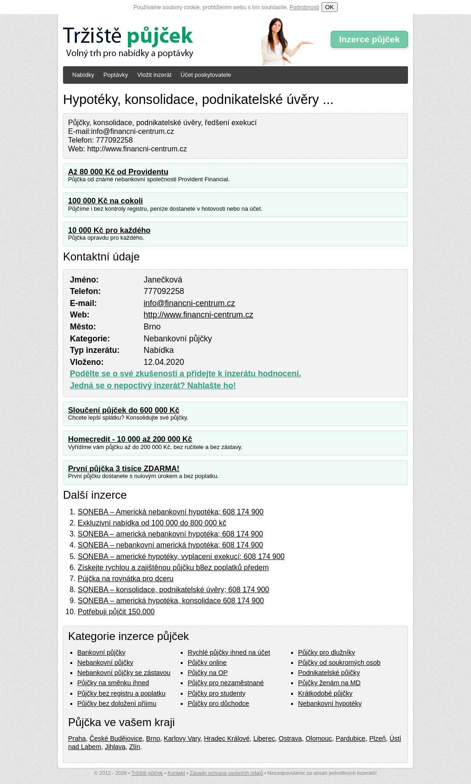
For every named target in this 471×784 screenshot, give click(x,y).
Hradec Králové (226, 738)
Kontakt (176, 773)
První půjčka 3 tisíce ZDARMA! (123, 468)
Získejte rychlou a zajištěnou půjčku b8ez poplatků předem (173, 567)
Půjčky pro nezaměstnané (226, 682)
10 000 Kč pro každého (109, 230)
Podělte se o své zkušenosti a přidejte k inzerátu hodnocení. (185, 373)
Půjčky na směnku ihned (113, 682)
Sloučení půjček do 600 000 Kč (123, 410)
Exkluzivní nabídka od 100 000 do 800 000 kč (152, 523)
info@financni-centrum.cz (189, 303)
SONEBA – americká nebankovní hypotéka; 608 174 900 (170, 534)
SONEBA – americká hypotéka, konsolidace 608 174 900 (171, 601)
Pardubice (351, 738)
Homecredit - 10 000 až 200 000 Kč (130, 439)
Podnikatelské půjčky (329, 672)
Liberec (264, 738)
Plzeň (377, 738)
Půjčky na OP (208, 672)
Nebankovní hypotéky (330, 703)
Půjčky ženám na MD (329, 682)
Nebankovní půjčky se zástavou (123, 672)
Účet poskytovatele (206, 74)
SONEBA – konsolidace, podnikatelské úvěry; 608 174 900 (173, 590)
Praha (77, 738)
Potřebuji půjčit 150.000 (116, 612)
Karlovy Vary (182, 738)
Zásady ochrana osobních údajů (226, 773)
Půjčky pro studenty (217, 693)
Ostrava (290, 738)
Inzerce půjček (369, 39)
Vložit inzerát (154, 74)
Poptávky (115, 74)
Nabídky (83, 74)
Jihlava (115, 746)
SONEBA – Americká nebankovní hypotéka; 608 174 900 (171, 512)
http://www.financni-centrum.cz (198, 314)
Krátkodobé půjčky (325, 693)
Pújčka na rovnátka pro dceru (125, 578)
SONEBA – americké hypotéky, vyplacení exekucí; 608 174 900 (181, 556)
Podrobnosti (304, 7)
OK (329, 7)
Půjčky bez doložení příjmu (116, 703)
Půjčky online (207, 662)
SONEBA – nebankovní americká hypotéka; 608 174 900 (170, 545)
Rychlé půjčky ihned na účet (229, 652)
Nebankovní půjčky (105, 662)
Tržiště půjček (147, 773)
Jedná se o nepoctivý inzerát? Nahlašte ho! (153, 385)
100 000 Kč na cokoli (105, 200)
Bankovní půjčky (101, 652)
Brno (153, 738)
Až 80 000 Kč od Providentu (118, 171)
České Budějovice (115, 738)
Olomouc (318, 738)
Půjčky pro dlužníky (326, 652)
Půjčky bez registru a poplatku (121, 693)
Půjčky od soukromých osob (339, 662)
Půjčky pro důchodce (218, 703)
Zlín (134, 746)
